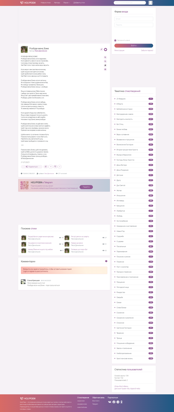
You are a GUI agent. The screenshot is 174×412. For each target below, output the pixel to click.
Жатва (133, 190)
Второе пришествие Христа (133, 150)
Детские (133, 175)
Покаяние (133, 262)
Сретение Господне (133, 328)
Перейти (86, 187)
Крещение (133, 206)
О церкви (133, 241)
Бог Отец (133, 124)
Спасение (133, 323)
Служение (133, 313)
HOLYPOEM (36, 182)
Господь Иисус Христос (133, 160)
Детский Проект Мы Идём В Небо (127, 388)
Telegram (95, 404)
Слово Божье (133, 307)
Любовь (133, 216)
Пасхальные (133, 246)
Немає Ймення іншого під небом (40, 249)
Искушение (133, 195)
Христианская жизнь (133, 358)
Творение (133, 333)
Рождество (133, 292)
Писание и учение (133, 256)
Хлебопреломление (133, 353)
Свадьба (133, 297)
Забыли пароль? (147, 50)
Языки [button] (66, 2)
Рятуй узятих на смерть (80, 236)
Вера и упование (133, 134)
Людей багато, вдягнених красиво (40, 236)
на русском (80, 401)
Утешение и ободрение (133, 343)
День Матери (133, 165)
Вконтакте (95, 401)
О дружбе (133, 236)
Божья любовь (133, 129)
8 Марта (133, 104)
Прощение (133, 282)
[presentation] (131, 33)
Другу (133, 180)
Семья (133, 302)
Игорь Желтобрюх (121, 386)
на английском (82, 407)
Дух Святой (133, 185)
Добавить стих (79, 2)
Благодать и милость (133, 119)
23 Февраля (133, 99)
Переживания (133, 251)
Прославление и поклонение (133, 277)
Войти (133, 45)
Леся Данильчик (41, 51)
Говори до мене (77, 243)
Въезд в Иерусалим (133, 155)
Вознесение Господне (133, 144)
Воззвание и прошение (133, 139)
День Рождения (133, 170)
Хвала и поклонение (133, 348)
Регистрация (119, 50)
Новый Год (133, 231)
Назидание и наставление (133, 226)
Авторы (57, 2)
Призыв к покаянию (133, 272)
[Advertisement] (64, 209)
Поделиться (32, 167)
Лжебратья (133, 211)
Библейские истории (133, 109)
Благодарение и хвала (133, 114)
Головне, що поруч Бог (79, 249)
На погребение (133, 221)
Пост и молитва (133, 267)
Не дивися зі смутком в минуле (39, 243)
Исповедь (133, 200)
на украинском (82, 404)
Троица (133, 338)
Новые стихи (46, 2)
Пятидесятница (133, 287)
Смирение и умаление (133, 318)
